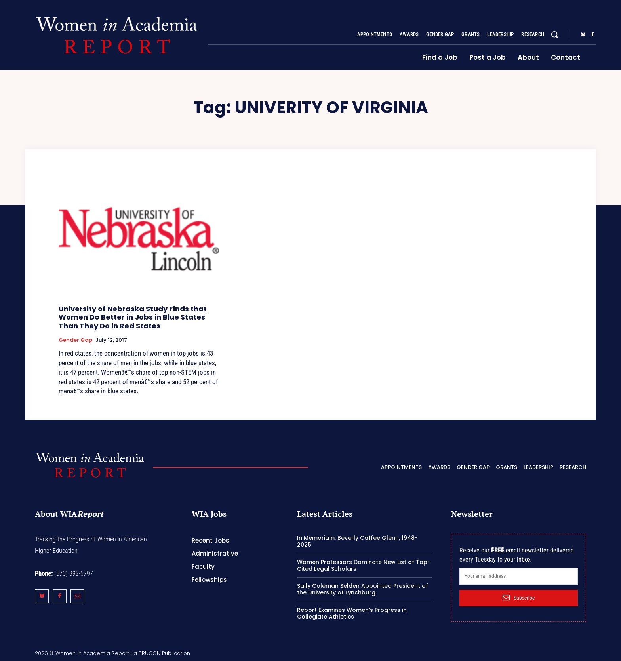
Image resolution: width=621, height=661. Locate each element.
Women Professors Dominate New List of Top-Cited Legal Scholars (364, 565)
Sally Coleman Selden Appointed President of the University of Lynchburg (362, 589)
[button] (554, 34)
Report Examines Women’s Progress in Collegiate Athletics (352, 613)
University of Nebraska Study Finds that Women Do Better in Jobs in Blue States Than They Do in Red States (133, 317)
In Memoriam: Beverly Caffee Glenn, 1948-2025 (357, 541)
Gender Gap (75, 340)
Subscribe (519, 597)
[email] (518, 576)
